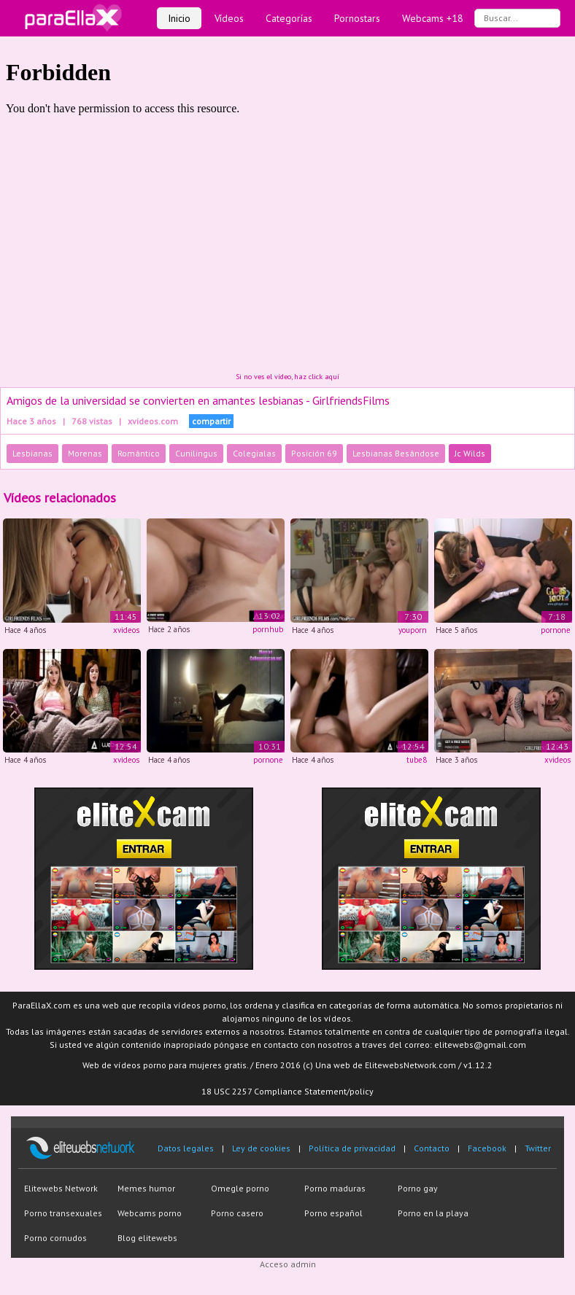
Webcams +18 (432, 18)
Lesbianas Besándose (395, 453)
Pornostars (357, 18)
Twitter (538, 1148)
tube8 (416, 760)
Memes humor (146, 1188)
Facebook (487, 1148)
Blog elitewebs (147, 1237)
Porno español (333, 1213)
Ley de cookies (261, 1148)
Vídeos (229, 18)
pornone (556, 630)
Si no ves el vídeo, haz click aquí (287, 376)
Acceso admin (288, 1264)
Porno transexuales (63, 1213)
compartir (211, 421)
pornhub (267, 629)
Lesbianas (32, 453)
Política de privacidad (352, 1148)
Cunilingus (196, 453)
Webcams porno (149, 1213)
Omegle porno (240, 1188)
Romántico (138, 453)
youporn (412, 630)
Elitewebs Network (61, 1188)
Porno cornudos (55, 1237)
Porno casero (237, 1213)
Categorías (289, 18)
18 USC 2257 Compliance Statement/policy (287, 1091)
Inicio (179, 18)
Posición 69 (314, 453)
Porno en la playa (433, 1213)
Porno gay (418, 1188)
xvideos (126, 630)
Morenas (85, 453)
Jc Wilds (470, 453)
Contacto (431, 1148)
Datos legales (186, 1148)
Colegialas (254, 453)
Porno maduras (335, 1188)
